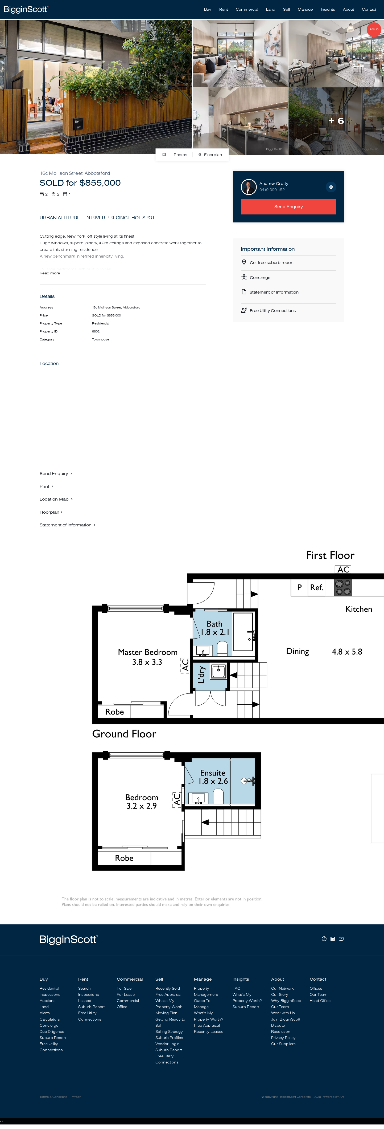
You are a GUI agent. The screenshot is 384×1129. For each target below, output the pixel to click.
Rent (223, 8)
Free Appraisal (168, 995)
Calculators (50, 1019)
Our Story (279, 995)
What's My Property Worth (169, 1004)
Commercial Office (128, 1004)
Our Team (280, 1007)
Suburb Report (53, 1038)
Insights (328, 8)
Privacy (76, 1097)
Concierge (261, 275)
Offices (316, 988)
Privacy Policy (283, 1038)
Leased (84, 1001)
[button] (47, 486)
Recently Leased (209, 1032)
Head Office (320, 1001)
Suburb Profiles (169, 1038)
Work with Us (283, 1013)
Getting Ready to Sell (170, 1022)
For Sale (124, 988)
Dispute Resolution (280, 1029)
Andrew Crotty (273, 181)
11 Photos (174, 152)
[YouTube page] (341, 939)
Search (84, 988)
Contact (369, 8)
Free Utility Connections (274, 309)
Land (270, 8)
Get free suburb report (273, 260)
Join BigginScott (285, 1019)
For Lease (126, 995)
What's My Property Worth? (208, 1016)
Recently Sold (167, 988)
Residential (49, 988)
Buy (207, 8)
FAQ (236, 988)
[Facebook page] (324, 939)
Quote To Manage (202, 1004)
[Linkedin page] (333, 939)
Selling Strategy (169, 1032)
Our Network (282, 988)
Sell (286, 8)
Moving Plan (166, 1013)
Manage (305, 8)
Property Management (206, 991)
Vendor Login (167, 1044)
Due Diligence (52, 1032)
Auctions (48, 1001)
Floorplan (210, 152)
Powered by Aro (333, 1097)
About (348, 8)
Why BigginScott (286, 1001)
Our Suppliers (283, 1044)
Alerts (45, 1013)
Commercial (247, 8)
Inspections (50, 995)
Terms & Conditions (53, 1097)
